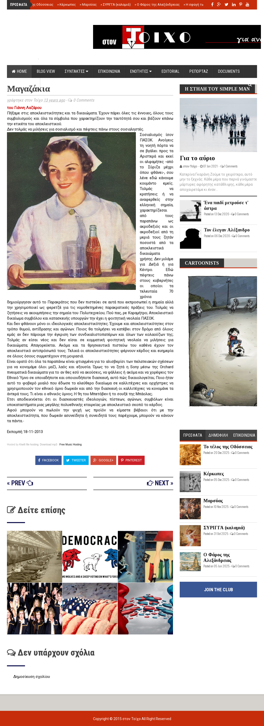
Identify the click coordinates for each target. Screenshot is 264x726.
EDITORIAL (170, 71)
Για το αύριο (197, 158)
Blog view (46, 71)
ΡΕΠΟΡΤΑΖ (198, 71)
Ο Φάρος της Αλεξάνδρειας (157, 4)
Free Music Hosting (70, 444)
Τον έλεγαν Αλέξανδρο (227, 229)
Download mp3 (48, 444)
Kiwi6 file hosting (28, 444)
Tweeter (76, 460)
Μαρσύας (88, 4)
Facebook (48, 460)
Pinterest (131, 460)
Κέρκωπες (66, 4)
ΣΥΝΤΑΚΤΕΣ (76, 71)
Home (19, 71)
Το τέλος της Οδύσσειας (33, 4)
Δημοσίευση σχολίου (31, 676)
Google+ (103, 460)
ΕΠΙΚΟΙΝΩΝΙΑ (109, 71)
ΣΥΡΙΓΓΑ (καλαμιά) (116, 4)
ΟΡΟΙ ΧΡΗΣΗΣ (23, 84)
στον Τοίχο (132, 719)
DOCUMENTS (229, 71)
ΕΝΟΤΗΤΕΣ (141, 71)
